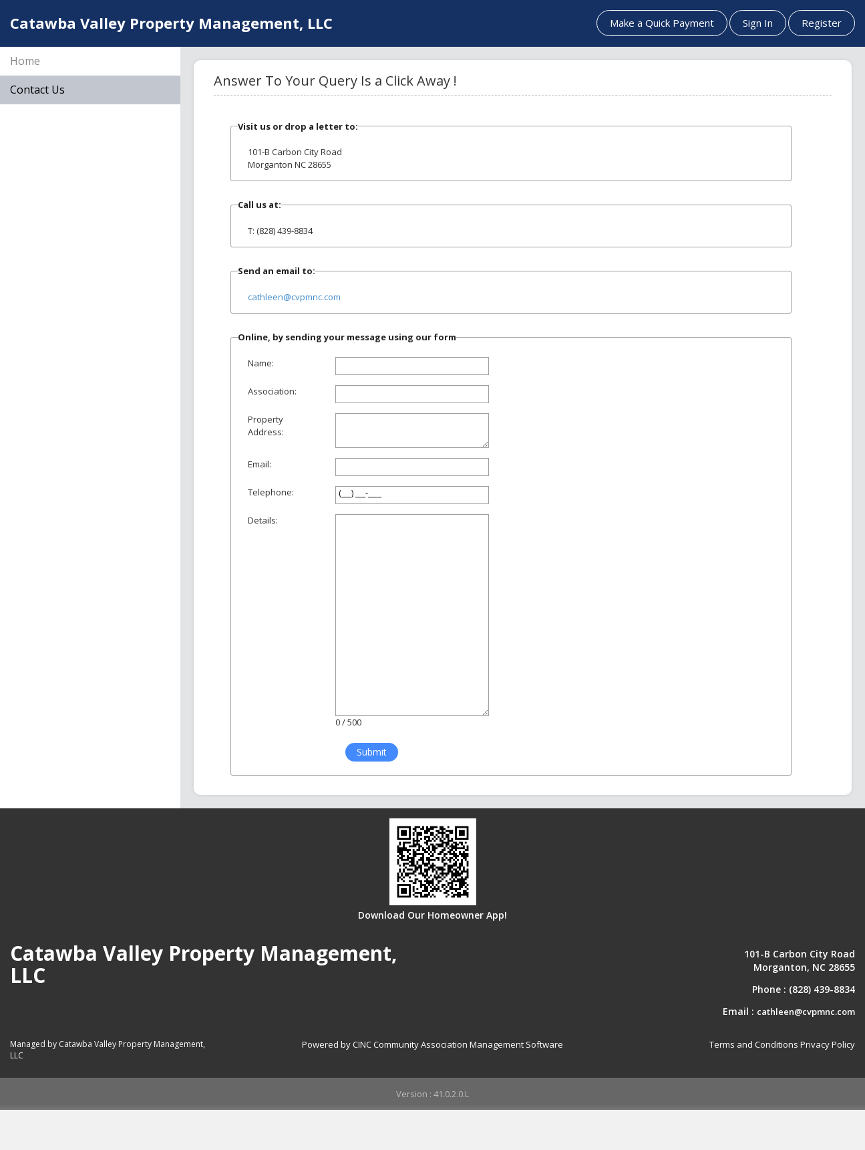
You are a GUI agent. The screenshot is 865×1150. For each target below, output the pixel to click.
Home (25, 60)
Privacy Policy (827, 1044)
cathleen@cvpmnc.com (294, 297)
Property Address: (266, 425)
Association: (272, 391)
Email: (259, 464)
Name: (261, 363)
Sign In (758, 22)
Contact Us (37, 89)
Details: (263, 520)
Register (822, 22)
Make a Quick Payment (662, 22)
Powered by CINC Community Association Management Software (432, 1044)
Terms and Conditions (753, 1044)
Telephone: (271, 492)
